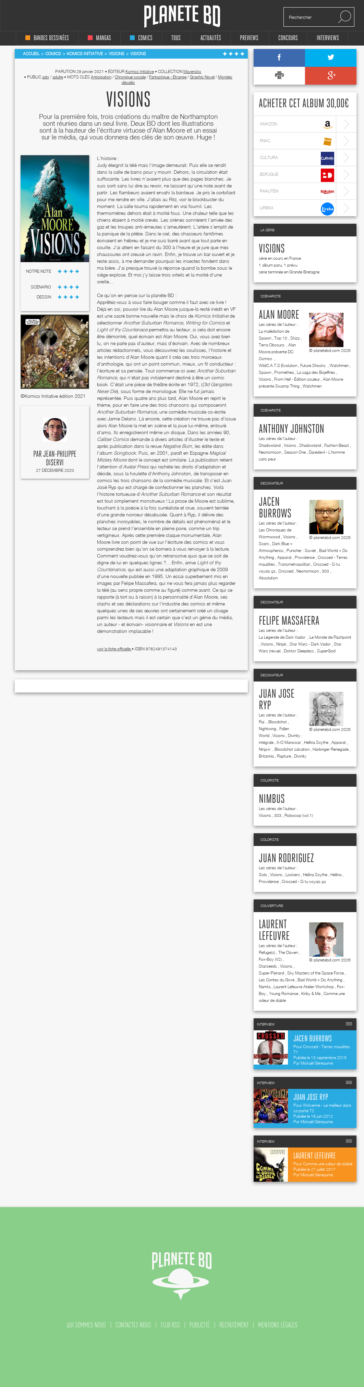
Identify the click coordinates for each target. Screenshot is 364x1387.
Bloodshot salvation (292, 749)
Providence (305, 557)
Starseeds (268, 966)
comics (141, 38)
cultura (297, 158)
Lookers (293, 874)
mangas (99, 38)
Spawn (265, 372)
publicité (200, 1325)
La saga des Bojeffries (316, 372)
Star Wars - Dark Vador (310, 644)
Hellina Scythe (316, 742)
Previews (249, 38)
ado (45, 76)
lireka (297, 209)
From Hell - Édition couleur (297, 379)
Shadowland (270, 445)
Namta (264, 986)
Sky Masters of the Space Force (315, 972)
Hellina (335, 874)
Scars (264, 543)
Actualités (211, 38)
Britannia (266, 756)
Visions (272, 249)
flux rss (170, 1325)
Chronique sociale (130, 76)
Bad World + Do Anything (320, 979)
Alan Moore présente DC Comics (277, 351)
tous (176, 38)
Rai (262, 721)
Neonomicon (270, 452)
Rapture (284, 756)
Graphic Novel (202, 76)
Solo (263, 874)
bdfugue (297, 175)
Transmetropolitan (294, 564)
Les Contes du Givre (276, 979)
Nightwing (267, 728)
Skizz (295, 338)
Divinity (300, 756)
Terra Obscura (272, 344)
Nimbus (272, 799)
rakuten (297, 192)
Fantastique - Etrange (167, 76)
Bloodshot (277, 721)
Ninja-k (265, 749)
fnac (297, 141)
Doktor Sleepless (299, 650)
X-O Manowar (289, 742)
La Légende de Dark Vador (282, 637)
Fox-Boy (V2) (270, 959)
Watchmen (339, 365)
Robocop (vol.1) (298, 815)
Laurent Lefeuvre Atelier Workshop (304, 986)
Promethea (284, 372)
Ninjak (281, 644)
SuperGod (326, 650)
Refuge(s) (267, 952)
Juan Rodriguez (286, 858)
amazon (297, 125)
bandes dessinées (47, 38)
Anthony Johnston (291, 429)
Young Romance (283, 993)
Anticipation (101, 76)
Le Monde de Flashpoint (330, 637)
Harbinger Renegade (331, 749)
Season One (295, 452)
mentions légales (278, 1325)
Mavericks (192, 71)
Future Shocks (313, 365)
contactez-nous (133, 1325)
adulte (57, 76)
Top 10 (280, 338)
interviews (328, 38)
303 (325, 571)
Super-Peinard (271, 972)
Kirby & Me (310, 993)
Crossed (285, 571)
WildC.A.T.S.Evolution (278, 365)
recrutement (233, 1325)
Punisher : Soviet (301, 550)
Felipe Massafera (289, 621)
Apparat (284, 557)
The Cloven (288, 952)
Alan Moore (279, 315)
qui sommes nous (86, 1325)
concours (288, 38)
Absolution (268, 577)
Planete (182, 16)
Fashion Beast (336, 445)
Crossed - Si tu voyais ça (304, 881)
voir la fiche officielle (114, 648)
